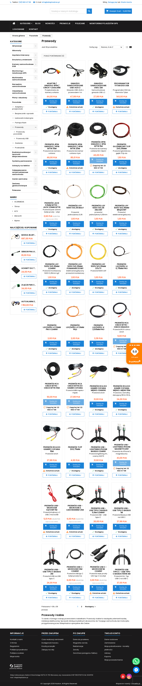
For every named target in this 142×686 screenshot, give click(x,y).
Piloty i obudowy (19, 97)
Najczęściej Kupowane (23, 227)
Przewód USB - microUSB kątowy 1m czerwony (51, 508)
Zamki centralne (19, 179)
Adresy (108, 653)
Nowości (50, 23)
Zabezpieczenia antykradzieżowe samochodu (20, 172)
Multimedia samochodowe (19, 78)
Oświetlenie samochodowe (19, 92)
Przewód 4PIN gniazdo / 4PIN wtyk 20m (75, 146)
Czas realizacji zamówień (52, 639)
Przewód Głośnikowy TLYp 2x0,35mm (121, 146)
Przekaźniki (20, 147)
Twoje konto (112, 633)
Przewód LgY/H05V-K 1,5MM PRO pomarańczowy (75, 328)
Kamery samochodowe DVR (22, 65)
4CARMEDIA (19, 201)
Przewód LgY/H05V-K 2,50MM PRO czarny (98, 328)
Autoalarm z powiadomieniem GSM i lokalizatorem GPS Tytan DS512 (28, 301)
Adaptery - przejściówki (18, 107)
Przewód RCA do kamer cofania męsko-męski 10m (121, 388)
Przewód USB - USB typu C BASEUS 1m (122, 510)
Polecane (80, 23)
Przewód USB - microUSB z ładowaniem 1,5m (75, 507)
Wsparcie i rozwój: (128, 683)
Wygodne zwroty (80, 642)
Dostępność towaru (50, 642)
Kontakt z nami (16, 639)
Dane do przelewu (81, 639)
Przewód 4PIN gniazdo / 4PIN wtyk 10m (51, 146)
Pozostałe (16, 102)
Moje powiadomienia (114, 659)
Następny (90, 606)
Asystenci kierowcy (20, 55)
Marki (13, 197)
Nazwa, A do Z (112, 47)
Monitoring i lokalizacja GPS (19, 72)
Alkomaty (16, 50)
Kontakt (33, 29)
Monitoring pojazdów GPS (104, 23)
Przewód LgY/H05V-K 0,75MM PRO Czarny (122, 267)
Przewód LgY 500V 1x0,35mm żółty (98, 266)
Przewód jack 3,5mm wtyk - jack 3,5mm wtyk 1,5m (51, 206)
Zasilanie (19, 143)
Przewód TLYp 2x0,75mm (75, 448)
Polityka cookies (17, 653)
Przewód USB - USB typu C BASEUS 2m (52, 571)
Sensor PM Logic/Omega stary (28, 251)
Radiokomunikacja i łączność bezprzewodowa (21, 154)
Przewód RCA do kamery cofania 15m (51, 449)
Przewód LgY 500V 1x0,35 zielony (98, 207)
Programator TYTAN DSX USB (121, 84)
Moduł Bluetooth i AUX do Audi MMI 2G (28, 235)
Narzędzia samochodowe (19, 85)
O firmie (13, 642)
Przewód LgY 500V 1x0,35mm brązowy (121, 207)
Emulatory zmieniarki (22, 59)
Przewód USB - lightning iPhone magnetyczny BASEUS (121, 447)
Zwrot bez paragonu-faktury (85, 653)
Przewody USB (22, 138)
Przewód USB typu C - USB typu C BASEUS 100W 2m (121, 571)
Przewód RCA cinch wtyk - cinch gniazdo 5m (121, 325)
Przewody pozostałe (19, 132)
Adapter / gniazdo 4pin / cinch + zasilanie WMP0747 (51, 86)
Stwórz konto (126, 2)
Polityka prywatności (19, 649)
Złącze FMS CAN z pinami (28, 285)
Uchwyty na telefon (21, 165)
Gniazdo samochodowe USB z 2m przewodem (98, 86)
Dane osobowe (111, 639)
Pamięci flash (20, 122)
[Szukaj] (71, 11)
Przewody (19, 127)
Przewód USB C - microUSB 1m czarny (98, 569)
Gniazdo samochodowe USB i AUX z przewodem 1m (75, 86)
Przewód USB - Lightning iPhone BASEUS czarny (98, 449)
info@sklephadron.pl (51, 2)
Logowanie (18, 29)
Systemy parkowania (22, 161)
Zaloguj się (112, 2)
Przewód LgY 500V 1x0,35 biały (75, 206)
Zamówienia (110, 642)
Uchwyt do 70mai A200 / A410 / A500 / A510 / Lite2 (28, 268)
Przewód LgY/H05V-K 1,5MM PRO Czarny (52, 327)
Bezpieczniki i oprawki (24, 113)
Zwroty (76, 649)
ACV (16, 211)
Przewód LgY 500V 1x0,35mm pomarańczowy (75, 266)
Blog (38, 23)
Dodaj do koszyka (51, 102)
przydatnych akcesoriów (84, 621)
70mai (17, 206)
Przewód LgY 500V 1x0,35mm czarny (51, 266)
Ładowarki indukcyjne (24, 118)
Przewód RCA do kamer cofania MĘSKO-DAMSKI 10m (98, 389)
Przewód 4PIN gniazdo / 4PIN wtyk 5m (98, 144)
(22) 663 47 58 (25, 2)
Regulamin (14, 646)
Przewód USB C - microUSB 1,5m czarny (75, 569)
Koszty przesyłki (48, 646)
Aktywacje (17, 46)
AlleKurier (19, 668)
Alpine (17, 220)
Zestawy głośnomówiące (19, 184)
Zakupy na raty (48, 649)
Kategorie (25, 23)
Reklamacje (78, 646)
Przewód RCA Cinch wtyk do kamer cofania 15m (75, 386)
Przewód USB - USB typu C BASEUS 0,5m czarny (98, 510)
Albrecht (18, 216)
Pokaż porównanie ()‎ (54, 56)
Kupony (108, 656)
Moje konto (15, 656)
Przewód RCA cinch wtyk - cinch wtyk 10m (52, 385)
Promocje (65, 23)
